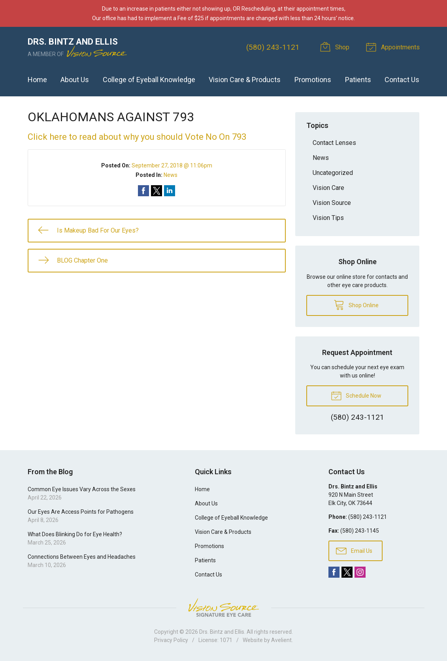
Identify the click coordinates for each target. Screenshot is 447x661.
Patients (358, 79)
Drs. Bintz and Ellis (221, 632)
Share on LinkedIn (169, 190)
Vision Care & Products (245, 79)
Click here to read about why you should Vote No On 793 (137, 137)
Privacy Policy (171, 640)
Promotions (312, 79)
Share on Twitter (156, 190)
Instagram (360, 572)
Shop (336, 46)
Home (37, 79)
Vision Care (328, 188)
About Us (74, 79)
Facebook (333, 572)
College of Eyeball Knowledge (149, 79)
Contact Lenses (334, 142)
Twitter (347, 572)
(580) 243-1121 (273, 47)
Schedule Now (356, 395)
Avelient (281, 640)
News (170, 175)
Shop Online (356, 304)
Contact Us (402, 79)
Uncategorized (333, 173)
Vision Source (332, 203)
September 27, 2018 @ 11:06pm (172, 165)
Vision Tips (328, 218)
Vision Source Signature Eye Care (223, 607)
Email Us (354, 550)
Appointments (394, 46)
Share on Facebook (143, 190)
